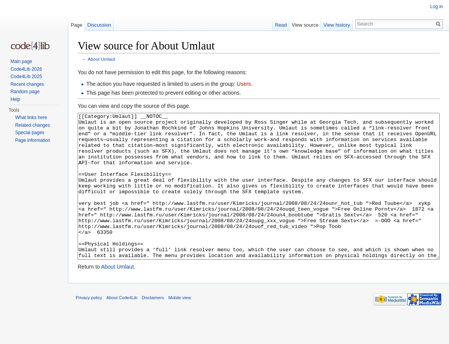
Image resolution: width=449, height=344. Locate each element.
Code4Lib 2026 (26, 69)
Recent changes (27, 84)
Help (15, 99)
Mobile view (179, 326)
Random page (24, 91)
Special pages (29, 132)
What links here (31, 117)
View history (337, 25)
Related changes (32, 125)
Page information (32, 140)
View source (305, 25)
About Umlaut (101, 58)
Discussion (99, 25)
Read (281, 25)
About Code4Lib (122, 326)
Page (76, 25)
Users (244, 84)
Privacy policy (89, 326)
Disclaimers (153, 326)
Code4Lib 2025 (26, 76)
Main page (21, 61)
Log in (436, 6)
